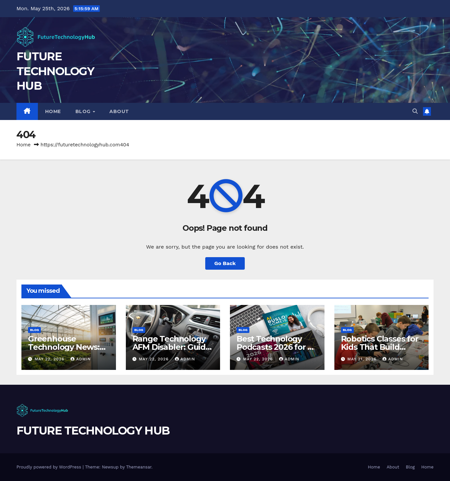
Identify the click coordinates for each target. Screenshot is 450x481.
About (119, 111)
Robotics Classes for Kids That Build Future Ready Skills (379, 347)
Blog (83, 111)
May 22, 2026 (50, 359)
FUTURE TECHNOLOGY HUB (55, 70)
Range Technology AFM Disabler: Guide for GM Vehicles (171, 347)
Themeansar (139, 467)
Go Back (225, 263)
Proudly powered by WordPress (49, 467)
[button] (415, 111)
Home (53, 111)
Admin (80, 359)
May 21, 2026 (362, 359)
